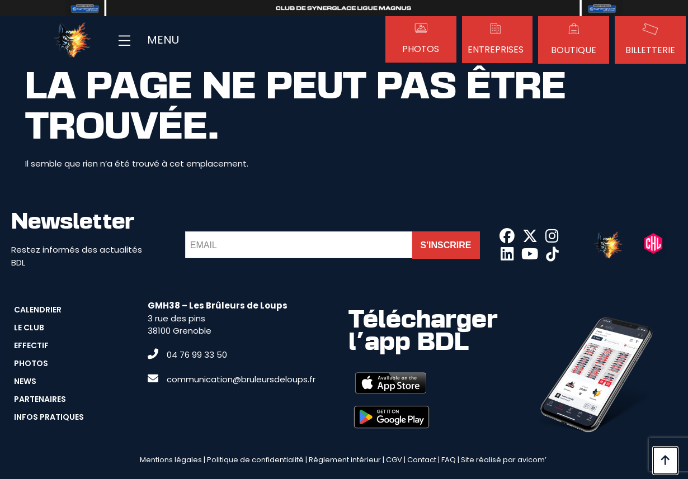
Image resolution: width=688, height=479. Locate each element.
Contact (421, 459)
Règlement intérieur (345, 459)
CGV (394, 459)
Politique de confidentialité (255, 459)
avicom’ (531, 459)
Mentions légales (171, 459)
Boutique (573, 50)
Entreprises (496, 49)
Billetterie (650, 50)
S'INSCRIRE (446, 245)
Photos (420, 48)
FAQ (448, 459)
